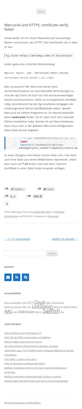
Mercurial (53, 215)
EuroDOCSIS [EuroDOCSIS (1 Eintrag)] (58, 302)
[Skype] (25, 277)
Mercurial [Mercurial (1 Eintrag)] (58, 306)
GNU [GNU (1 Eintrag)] (24, 306)
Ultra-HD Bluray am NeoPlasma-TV (23, 332)
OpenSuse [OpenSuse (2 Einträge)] (26, 311)
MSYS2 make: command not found (23, 341)
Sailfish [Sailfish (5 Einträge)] (51, 310)
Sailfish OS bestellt (65, 238)
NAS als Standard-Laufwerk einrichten (24, 363)
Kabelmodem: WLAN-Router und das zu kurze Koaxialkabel (36, 380)
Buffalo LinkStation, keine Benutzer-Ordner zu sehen (32, 376)
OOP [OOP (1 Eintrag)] (15, 311)
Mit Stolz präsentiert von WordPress (22, 402)
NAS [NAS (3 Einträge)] (8, 311)
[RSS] (16, 277)
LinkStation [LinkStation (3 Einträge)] (42, 306)
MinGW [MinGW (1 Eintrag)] (66, 306)
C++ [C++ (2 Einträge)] (30, 302)
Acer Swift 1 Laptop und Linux (20, 358)
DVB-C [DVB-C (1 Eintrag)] (48, 302)
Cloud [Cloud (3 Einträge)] (39, 301)
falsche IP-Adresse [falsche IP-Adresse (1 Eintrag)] (12, 306)
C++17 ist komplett (17, 238)
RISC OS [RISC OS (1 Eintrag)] (38, 311)
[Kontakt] (8, 277)
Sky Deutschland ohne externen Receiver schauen (31, 345)
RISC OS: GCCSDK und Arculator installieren (27, 337)
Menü (41, 11)
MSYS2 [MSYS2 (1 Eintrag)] (74, 306)
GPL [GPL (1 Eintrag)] (29, 306)
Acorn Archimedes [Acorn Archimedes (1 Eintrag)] (13, 302)
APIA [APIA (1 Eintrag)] (24, 302)
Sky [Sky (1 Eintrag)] (62, 311)
